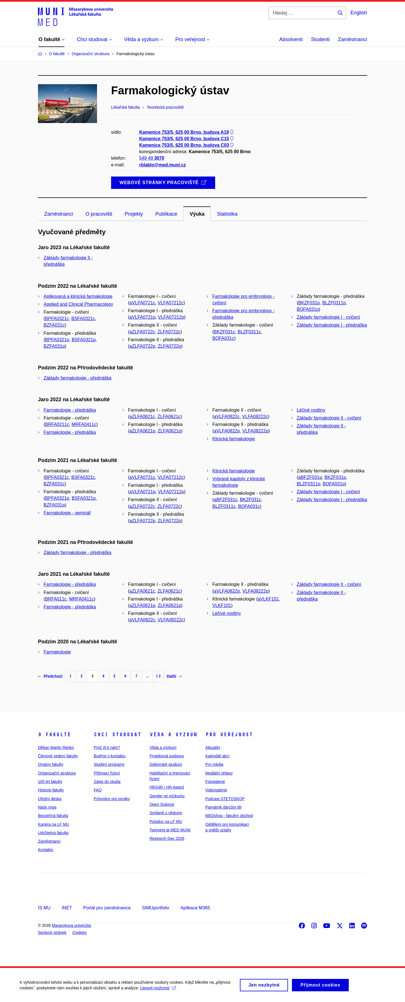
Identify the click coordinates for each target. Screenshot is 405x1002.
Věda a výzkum (173, 734)
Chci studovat (117, 734)
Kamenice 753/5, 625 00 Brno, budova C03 (187, 145)
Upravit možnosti (158, 990)
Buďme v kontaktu (109, 756)
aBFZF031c (225, 499)
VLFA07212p (171, 317)
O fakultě (54, 734)
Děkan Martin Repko (56, 747)
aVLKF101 (268, 599)
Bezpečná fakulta (53, 815)
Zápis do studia (107, 781)
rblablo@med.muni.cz (162, 164)
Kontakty (45, 849)
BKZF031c (224, 331)
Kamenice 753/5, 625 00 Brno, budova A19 (187, 132)
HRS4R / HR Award (167, 787)
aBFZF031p (310, 477)
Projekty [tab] (134, 214)
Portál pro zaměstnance (107, 907)
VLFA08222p (255, 431)
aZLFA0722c (142, 331)
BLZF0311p (334, 302)
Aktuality (212, 747)
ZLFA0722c (169, 331)
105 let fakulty (50, 781)
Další (174, 676)
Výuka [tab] (197, 214)
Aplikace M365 (195, 907)
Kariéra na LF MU (53, 824)
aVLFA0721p (142, 317)
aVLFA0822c (227, 416)
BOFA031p (308, 309)
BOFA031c (223, 338)
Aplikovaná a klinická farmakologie (78, 296)
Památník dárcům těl (223, 807)
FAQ (98, 790)
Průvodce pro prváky (112, 798)
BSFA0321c (83, 318)
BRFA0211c (57, 424)
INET (67, 907)
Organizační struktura (57, 773)
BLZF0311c (249, 331)
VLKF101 (221, 605)
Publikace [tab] (166, 214)
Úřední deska (49, 798)
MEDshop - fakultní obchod (229, 815)
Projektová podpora (167, 756)
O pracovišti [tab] (99, 214)
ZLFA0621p (169, 431)
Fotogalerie (215, 781)
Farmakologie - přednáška (70, 410)
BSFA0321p (84, 339)
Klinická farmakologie (233, 438)
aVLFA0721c (142, 302)
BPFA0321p (57, 339)
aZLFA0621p (142, 431)
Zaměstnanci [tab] (58, 214)
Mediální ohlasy (219, 773)
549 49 (151, 158)
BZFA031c (54, 325)
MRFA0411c (84, 424)
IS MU (44, 907)
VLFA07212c (171, 302)
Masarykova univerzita (71, 925)
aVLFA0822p (227, 431)
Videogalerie (216, 790)
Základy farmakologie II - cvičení (329, 418)
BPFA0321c (57, 318)
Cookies (79, 932)
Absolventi (291, 39)
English (358, 12)
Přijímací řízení (107, 773)
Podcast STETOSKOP (225, 798)
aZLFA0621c (142, 416)
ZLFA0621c (169, 416)
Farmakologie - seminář (67, 512)
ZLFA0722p (169, 346)
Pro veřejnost (229, 734)
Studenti (320, 39)
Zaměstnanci (352, 39)
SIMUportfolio (155, 907)
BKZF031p (309, 302)
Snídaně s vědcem (166, 813)
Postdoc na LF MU (166, 821)
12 (158, 676)
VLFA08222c (255, 416)
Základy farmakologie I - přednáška (332, 325)
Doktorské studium (166, 764)
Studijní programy (109, 764)
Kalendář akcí (217, 756)
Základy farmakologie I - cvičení (328, 317)
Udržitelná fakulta (53, 833)
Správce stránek (52, 932)
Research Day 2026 (167, 838)
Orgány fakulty (50, 764)
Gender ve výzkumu (167, 796)
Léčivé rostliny (311, 410)
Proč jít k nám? (107, 747)
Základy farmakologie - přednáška (77, 378)
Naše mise (47, 807)
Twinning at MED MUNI (170, 830)
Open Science (162, 804)
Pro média (214, 764)
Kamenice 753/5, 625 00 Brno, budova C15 (187, 138)
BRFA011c (55, 599)
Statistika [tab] (227, 214)
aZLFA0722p (142, 346)
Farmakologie (57, 652)
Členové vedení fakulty (58, 756)
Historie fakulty (51, 790)
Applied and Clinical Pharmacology (78, 304)
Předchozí (50, 676)
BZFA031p (54, 346)
